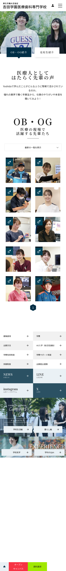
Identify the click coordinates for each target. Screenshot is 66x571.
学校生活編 (21, 429)
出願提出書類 (49, 364)
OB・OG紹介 (19, 52)
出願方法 (16, 345)
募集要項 (16, 336)
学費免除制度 (16, 354)
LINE (49, 375)
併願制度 (16, 364)
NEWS (16, 375)
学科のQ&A (53, 452)
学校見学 (21, 452)
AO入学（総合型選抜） (49, 345)
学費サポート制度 (49, 354)
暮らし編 (51, 429)
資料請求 (37, 566)
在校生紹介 (47, 52)
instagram (16, 390)
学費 (49, 336)
